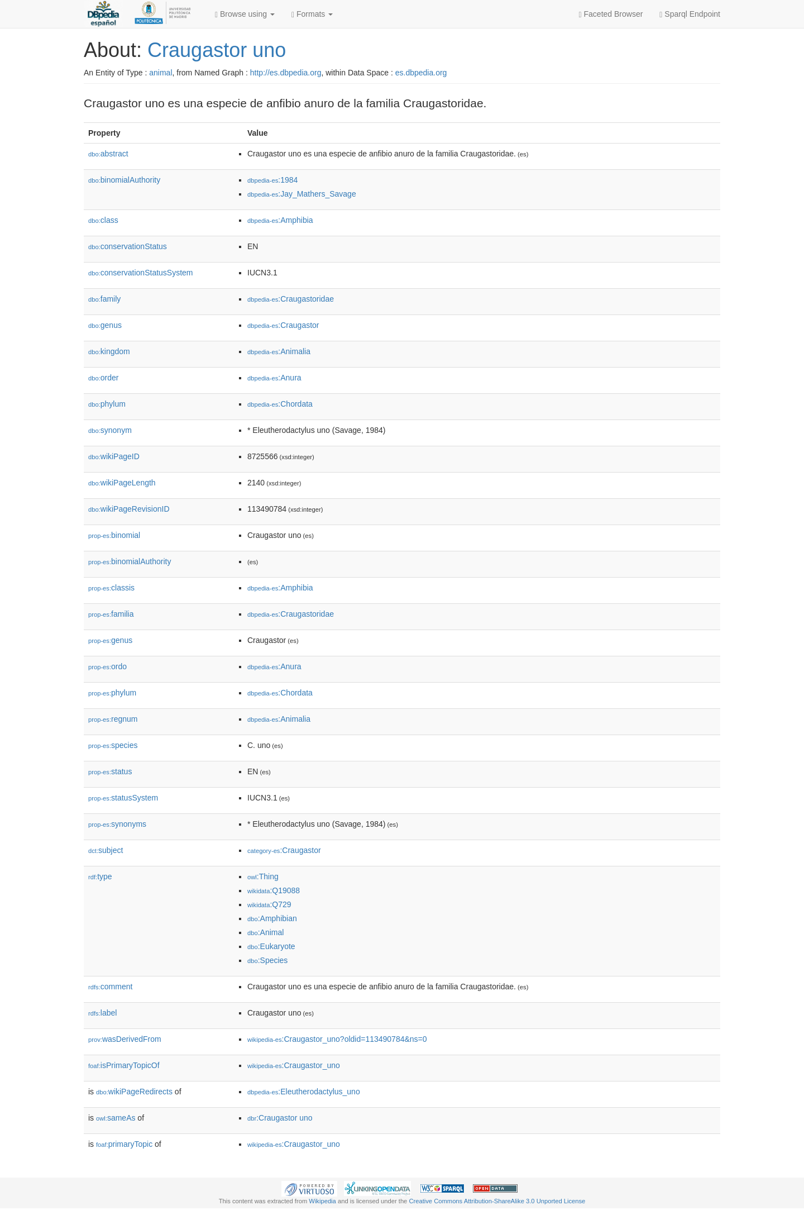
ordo (107, 666)
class (103, 220)
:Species (267, 960)
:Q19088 (273, 890)
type (100, 876)
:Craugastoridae (290, 298)
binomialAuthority (124, 179)
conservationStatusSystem (140, 272)
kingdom (109, 351)
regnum (113, 718)
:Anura (274, 377)
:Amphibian (272, 918)
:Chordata (280, 403)
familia (111, 613)
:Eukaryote (271, 946)
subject (105, 850)
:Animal (265, 932)
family (104, 298)
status (110, 771)
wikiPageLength (122, 482)
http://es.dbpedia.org (286, 72)
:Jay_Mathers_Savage (301, 193)
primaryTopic (124, 1144)
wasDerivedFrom (124, 1039)
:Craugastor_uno (293, 1065)
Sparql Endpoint (689, 14)
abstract (108, 153)
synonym (110, 430)
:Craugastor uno (280, 1117)
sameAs (115, 1117)
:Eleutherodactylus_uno (303, 1091)
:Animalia (278, 351)
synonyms (117, 823)
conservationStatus (127, 246)
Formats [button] (312, 14)
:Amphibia (280, 220)
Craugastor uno (216, 50)
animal (160, 72)
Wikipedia (322, 1201)
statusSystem (123, 797)
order (103, 377)
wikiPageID (114, 456)
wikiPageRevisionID (129, 508)
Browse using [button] (245, 14)
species (113, 745)
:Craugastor (283, 325)
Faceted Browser (611, 14)
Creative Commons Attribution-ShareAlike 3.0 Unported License (497, 1201)
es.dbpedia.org (421, 72)
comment (110, 986)
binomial (114, 535)
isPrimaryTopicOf (124, 1065)
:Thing (263, 876)
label (102, 1012)
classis (111, 587)
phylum (107, 403)
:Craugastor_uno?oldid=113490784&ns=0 (337, 1039)
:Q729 (269, 904)
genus (105, 325)
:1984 (272, 179)
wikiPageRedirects (134, 1091)
